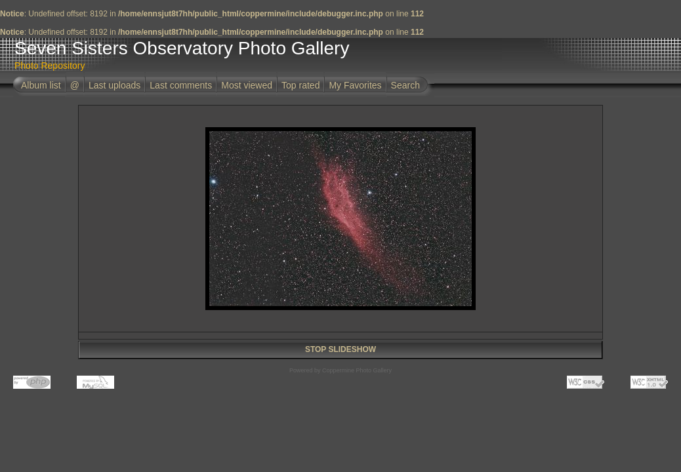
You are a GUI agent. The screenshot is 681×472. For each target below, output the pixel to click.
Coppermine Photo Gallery (357, 370)
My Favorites (355, 85)
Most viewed (246, 85)
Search (405, 85)
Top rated (300, 85)
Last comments (181, 85)
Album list (41, 85)
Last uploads (114, 85)
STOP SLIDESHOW (340, 349)
